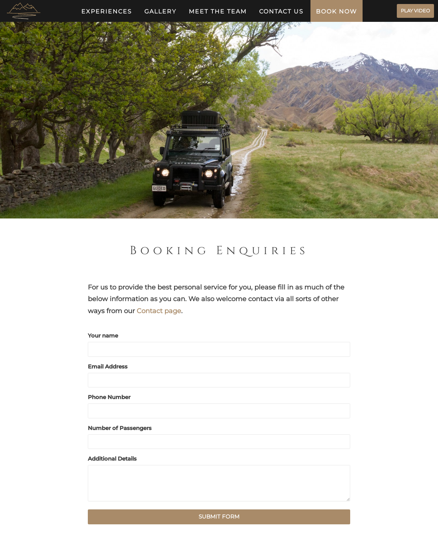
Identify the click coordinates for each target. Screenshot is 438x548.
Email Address (108, 366)
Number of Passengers (120, 428)
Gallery (160, 11)
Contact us (281, 11)
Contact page (159, 311)
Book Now (336, 11)
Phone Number (109, 397)
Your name (103, 335)
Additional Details (112, 458)
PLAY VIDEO (415, 10)
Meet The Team (218, 11)
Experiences (106, 11)
